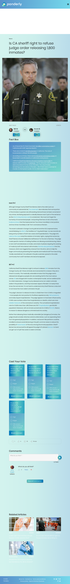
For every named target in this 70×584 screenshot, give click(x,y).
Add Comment (16, 396)
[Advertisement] (35, 21)
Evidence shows (14, 222)
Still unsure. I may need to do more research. (18, 389)
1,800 (46, 268)
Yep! (14, 380)
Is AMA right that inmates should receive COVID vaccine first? (20, 537)
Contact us (28, 579)
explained (32, 163)
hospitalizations (44, 305)
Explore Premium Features (36, 581)
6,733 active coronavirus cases (45, 156)
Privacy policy (24, 581)
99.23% (52, 308)
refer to (23, 231)
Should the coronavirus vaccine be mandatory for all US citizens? (21, 561)
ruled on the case (14, 236)
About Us (21, 579)
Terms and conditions (39, 579)
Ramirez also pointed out (46, 246)
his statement (33, 209)
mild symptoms (54, 295)
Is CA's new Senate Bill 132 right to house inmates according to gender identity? (48, 537)
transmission (21, 325)
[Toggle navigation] (68, 4)
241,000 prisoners (30, 151)
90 (15, 278)
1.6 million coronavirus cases (45, 146)
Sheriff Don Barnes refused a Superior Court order (35, 161)
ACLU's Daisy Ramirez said (21, 217)
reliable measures (15, 303)
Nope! (15, 384)
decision (50, 327)
